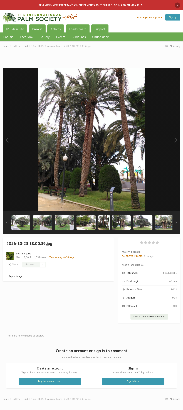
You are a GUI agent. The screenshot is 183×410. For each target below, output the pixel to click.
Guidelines (79, 37)
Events (60, 37)
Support (100, 29)
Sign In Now (133, 381)
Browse (37, 30)
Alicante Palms (132, 256)
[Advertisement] (91, 60)
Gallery (45, 37)
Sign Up (173, 17)
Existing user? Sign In (149, 17)
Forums (8, 37)
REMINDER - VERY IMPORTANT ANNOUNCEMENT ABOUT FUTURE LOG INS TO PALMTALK (89, 5)
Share (13, 264)
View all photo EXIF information (149, 316)
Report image (15, 276)
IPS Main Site (15, 29)
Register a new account (49, 381)
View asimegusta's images (62, 257)
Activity (56, 29)
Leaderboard (77, 29)
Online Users (101, 37)
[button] (7, 222)
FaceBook (26, 37)
